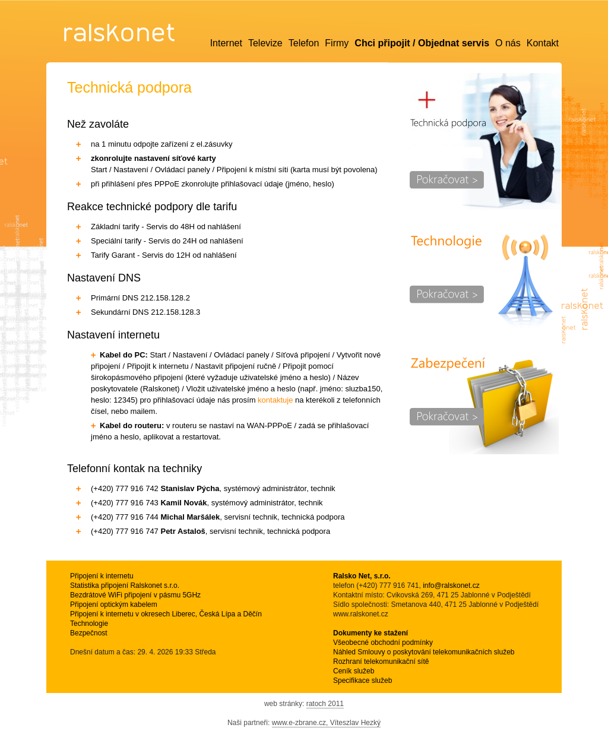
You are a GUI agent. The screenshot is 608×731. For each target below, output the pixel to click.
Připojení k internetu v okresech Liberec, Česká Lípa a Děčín (166, 614)
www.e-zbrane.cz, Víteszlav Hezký (326, 723)
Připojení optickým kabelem (113, 604)
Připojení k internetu (102, 576)
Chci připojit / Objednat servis (421, 43)
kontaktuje (275, 399)
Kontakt (543, 43)
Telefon (304, 43)
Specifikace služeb (362, 680)
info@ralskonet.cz (451, 585)
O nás (508, 43)
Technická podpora (485, 141)
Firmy (337, 43)
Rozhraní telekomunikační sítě (381, 661)
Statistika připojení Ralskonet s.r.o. (124, 585)
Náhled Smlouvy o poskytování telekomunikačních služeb (424, 652)
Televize (265, 43)
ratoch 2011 (325, 704)
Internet (226, 43)
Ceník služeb (353, 671)
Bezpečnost (88, 633)
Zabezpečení (485, 403)
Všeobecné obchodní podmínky (383, 642)
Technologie (485, 281)
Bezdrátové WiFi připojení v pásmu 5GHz (135, 595)
